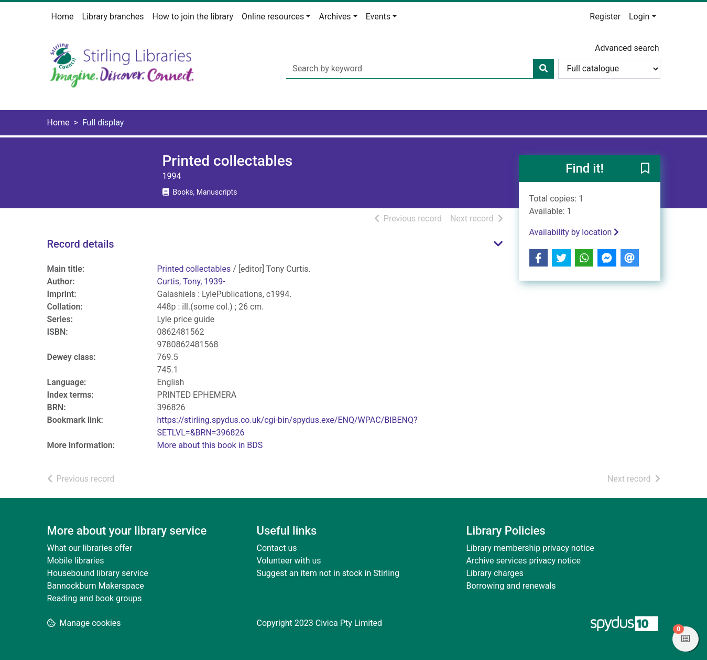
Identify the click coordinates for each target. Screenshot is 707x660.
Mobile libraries (75, 561)
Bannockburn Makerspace (95, 586)
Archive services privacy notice (523, 561)
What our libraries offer (90, 548)
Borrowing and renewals (511, 586)
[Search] (543, 69)
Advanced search (627, 48)
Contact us (277, 548)
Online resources (273, 17)
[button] (645, 169)
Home (62, 17)
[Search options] (609, 69)
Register (605, 17)
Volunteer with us (289, 561)
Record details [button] (80, 244)
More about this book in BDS (210, 445)
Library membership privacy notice (530, 548)
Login (639, 17)
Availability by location (574, 232)
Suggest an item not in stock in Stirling (328, 573)
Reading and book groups (94, 598)
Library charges (495, 573)
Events (378, 17)
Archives (335, 17)
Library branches (113, 17)
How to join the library (193, 17)
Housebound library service (97, 573)
